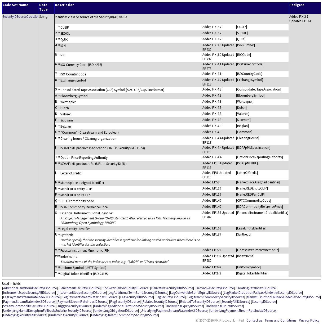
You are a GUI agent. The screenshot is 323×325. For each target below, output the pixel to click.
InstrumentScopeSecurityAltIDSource (29, 292)
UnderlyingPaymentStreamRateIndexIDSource (243, 310)
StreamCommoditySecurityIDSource (29, 306)
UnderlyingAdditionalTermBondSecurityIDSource (128, 306)
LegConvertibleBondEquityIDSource (195, 292)
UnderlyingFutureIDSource (224, 306)
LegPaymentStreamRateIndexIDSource (90, 297)
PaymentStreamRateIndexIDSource (82, 301)
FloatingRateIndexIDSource (256, 288)
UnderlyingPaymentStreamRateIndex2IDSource (174, 310)
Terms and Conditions (280, 320)
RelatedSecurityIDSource (160, 301)
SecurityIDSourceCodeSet (20, 16)
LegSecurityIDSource (170, 297)
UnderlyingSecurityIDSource (68, 315)
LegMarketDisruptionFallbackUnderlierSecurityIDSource (263, 292)
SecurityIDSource (264, 301)
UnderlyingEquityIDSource (184, 306)
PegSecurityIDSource (125, 301)
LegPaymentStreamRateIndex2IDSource (31, 297)
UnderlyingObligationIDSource (116, 310)
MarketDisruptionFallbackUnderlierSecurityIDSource (283, 297)
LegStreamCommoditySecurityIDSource (216, 297)
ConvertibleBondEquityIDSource (125, 288)
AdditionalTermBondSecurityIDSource (30, 288)
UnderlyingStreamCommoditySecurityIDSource (124, 315)
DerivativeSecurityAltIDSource (172, 288)
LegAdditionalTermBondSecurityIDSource (138, 292)
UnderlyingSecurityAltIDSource (24, 315)
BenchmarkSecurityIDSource (80, 288)
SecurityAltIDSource (235, 301)
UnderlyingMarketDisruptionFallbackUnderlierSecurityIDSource (47, 310)
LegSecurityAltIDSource (136, 297)
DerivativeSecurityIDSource (215, 288)
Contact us (254, 320)
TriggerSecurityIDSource (74, 306)
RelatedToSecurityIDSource (199, 301)
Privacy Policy (309, 320)
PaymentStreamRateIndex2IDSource (29, 301)
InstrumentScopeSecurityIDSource (82, 292)
